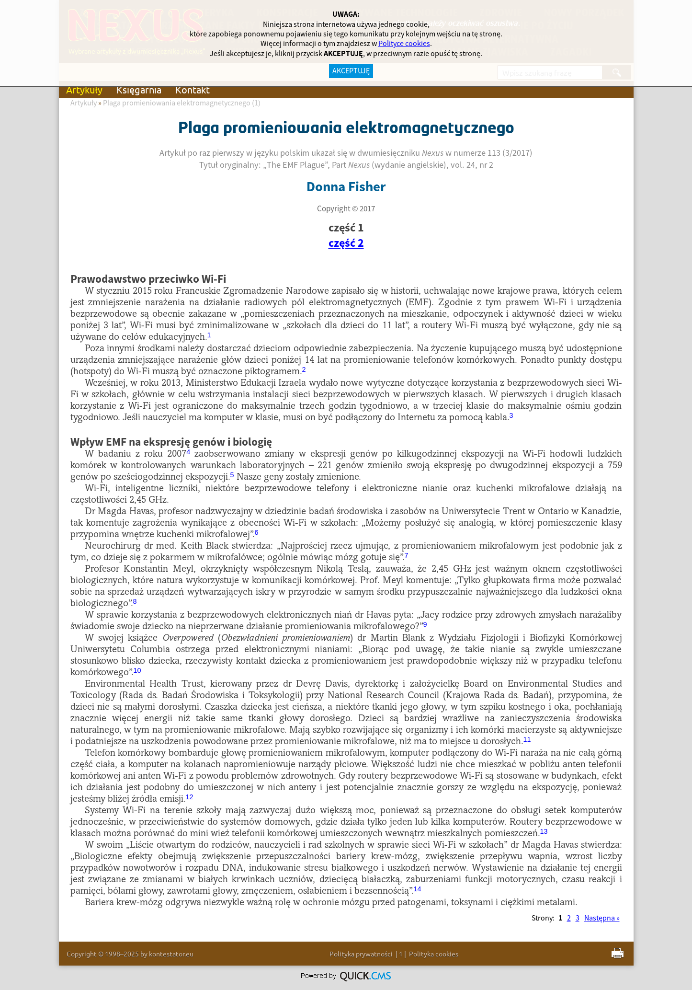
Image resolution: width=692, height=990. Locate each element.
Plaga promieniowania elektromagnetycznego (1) (182, 103)
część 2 (346, 243)
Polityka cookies (433, 953)
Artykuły (84, 89)
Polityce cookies (404, 43)
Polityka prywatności (361, 953)
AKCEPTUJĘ (351, 71)
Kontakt (192, 89)
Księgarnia (138, 89)
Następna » (602, 918)
